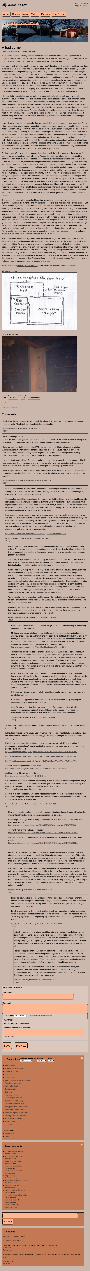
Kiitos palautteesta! (12, 1206)
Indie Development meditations (16, 1114)
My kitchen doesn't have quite (16, 1197)
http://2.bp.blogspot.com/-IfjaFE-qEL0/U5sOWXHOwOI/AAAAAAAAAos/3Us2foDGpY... (41, 752)
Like (4, 403)
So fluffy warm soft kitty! (14, 1153)
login (77, 6)
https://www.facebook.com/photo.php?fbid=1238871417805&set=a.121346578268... (43, 843)
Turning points (10, 1091)
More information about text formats (41, 1017)
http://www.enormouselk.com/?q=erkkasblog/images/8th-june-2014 (38, 647)
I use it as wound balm (13, 1168)
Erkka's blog (58, 14)
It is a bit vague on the (13, 1187)
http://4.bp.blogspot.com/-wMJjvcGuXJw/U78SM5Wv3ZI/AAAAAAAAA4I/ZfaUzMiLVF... (41, 761)
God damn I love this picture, (15, 1192)
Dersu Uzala (9, 1079)
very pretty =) (10, 1177)
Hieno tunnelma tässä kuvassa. (16, 1182)
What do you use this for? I (15, 1173)
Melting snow (10, 1067)
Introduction (9, 1135)
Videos (34, 14)
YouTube (6, 1265)
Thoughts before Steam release (17, 1108)
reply (5, 431)
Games (15, 14)
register (85, 6)
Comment (7, 1003)
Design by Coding (11, 1073)
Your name (7, 993)
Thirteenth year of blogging (15, 1070)
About (6, 14)
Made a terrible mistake (14, 1163)
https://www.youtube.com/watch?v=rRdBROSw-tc (25, 776)
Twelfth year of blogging (14, 1103)
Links (7, 1138)
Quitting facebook (11, 1088)
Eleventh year (10, 1123)
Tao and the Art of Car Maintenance (18, 1082)
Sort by (40, 1060)
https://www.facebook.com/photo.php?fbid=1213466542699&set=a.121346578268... (43, 825)
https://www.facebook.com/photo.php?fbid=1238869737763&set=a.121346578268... (43, 833)
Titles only (7, 1249)
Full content (7, 1252)
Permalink (5, 428)
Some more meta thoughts (15, 1120)
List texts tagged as (27, 1060)
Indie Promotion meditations (15, 1111)
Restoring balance (12, 1097)
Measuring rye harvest (13, 1100)
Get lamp (8, 1094)
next (16, 1126)
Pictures (45, 14)
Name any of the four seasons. (18, 1029)
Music (25, 14)
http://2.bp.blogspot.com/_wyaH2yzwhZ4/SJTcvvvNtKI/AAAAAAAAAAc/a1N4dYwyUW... (41, 756)
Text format (9, 1018)
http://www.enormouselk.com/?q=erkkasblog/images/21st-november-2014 (35, 534)
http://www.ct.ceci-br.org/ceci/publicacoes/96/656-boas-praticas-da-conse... (36, 769)
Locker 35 (8, 1076)
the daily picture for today (27, 266)
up (3, 405)
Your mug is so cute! (12, 1202)
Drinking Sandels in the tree (15, 1117)
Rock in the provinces (13, 1085)
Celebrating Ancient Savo (14, 1106)
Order (50, 1060)
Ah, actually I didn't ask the (15, 1158)
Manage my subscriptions (12, 1242)
